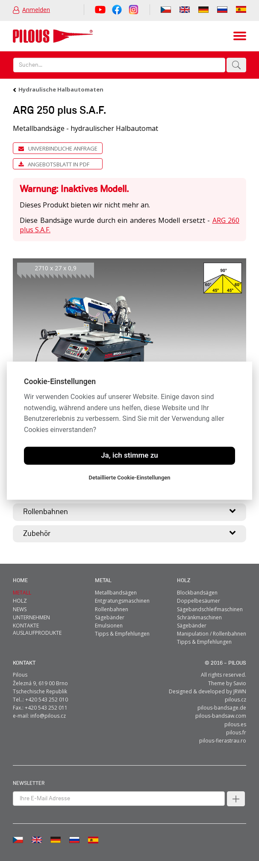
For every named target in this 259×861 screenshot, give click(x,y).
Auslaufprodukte (37, 632)
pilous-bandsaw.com (220, 715)
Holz (183, 580)
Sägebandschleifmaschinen (210, 608)
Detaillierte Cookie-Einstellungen (129, 477)
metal (103, 580)
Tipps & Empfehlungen (122, 633)
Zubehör (129, 532)
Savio (239, 682)
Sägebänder (109, 617)
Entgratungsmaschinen (122, 600)
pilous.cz (235, 699)
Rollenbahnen (129, 511)
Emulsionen (109, 625)
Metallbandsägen (116, 592)
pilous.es (235, 724)
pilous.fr (236, 732)
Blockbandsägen (197, 592)
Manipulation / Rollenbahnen (211, 633)
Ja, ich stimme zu (129, 455)
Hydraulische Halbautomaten (60, 89)
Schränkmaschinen (199, 617)
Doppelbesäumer (198, 600)
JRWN (239, 691)
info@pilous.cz (48, 715)
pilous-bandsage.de (221, 707)
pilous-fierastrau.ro (222, 740)
